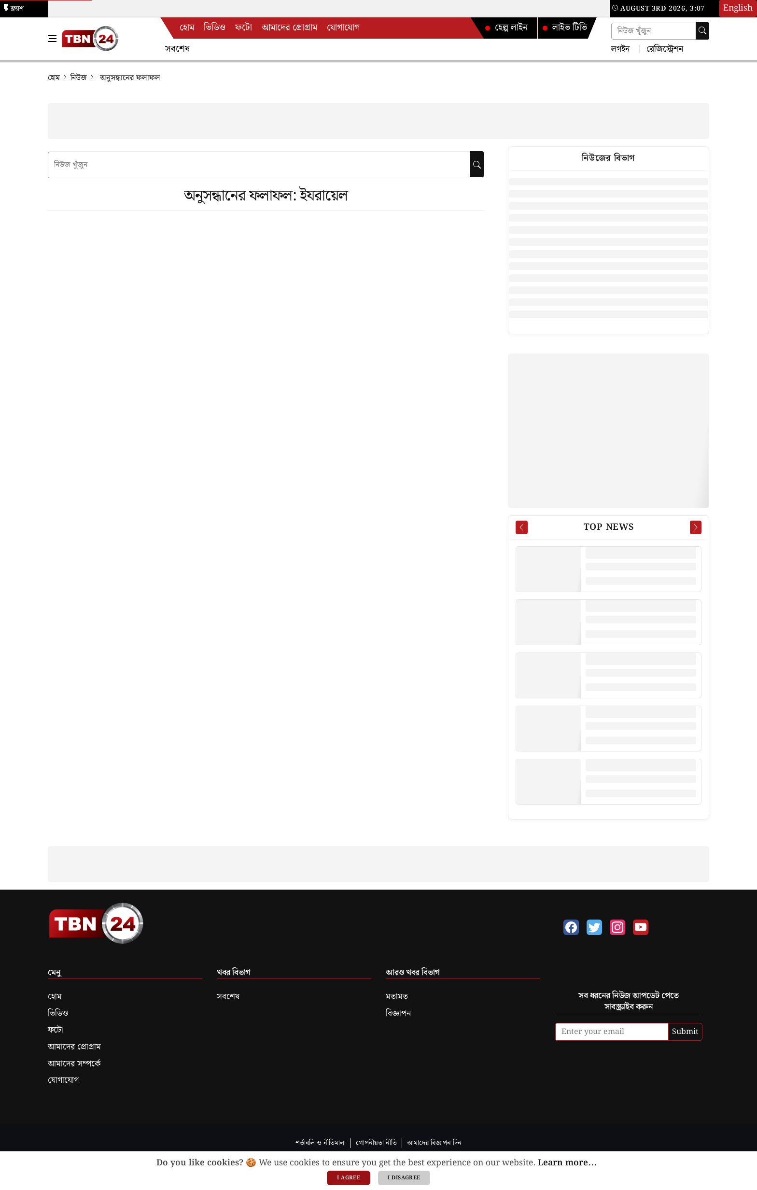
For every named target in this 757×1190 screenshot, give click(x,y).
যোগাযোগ (343, 27)
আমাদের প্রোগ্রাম (289, 27)
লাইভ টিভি (564, 27)
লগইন (620, 48)
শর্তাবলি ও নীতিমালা (320, 1142)
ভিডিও (214, 27)
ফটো (243, 27)
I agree (348, 1178)
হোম (187, 27)
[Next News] (695, 527)
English (738, 8)
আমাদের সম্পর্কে (74, 1064)
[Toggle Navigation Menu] (52, 38)
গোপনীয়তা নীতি (376, 1142)
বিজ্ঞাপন (398, 1013)
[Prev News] (521, 527)
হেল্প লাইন (506, 27)
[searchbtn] (477, 164)
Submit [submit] (685, 1032)
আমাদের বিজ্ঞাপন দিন (434, 1142)
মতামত (397, 997)
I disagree (404, 1178)
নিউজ (78, 78)
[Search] (702, 31)
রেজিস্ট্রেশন (663, 48)
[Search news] (660, 31)
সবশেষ (177, 49)
